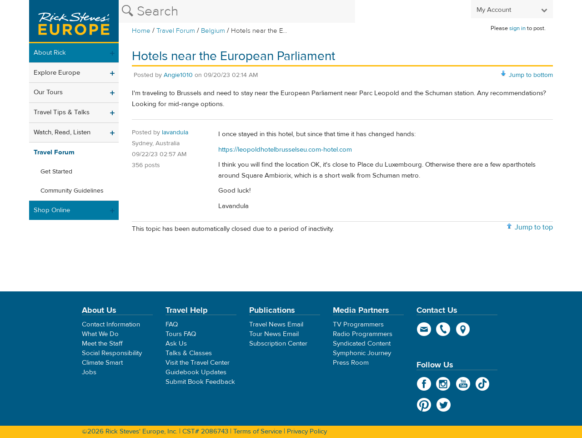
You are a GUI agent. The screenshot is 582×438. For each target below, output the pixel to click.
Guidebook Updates (196, 372)
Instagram (443, 384)
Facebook (423, 384)
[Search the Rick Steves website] (237, 11)
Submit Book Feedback (200, 381)
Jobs (89, 372)
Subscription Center (278, 343)
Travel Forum (175, 30)
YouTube (463, 384)
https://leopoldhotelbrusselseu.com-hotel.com (285, 149)
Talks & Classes (189, 353)
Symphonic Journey (362, 353)
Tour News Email (274, 334)
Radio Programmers (362, 334)
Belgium (213, 30)
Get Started (56, 172)
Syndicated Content (362, 343)
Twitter (443, 404)
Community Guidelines (72, 191)
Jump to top (534, 227)
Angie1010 (178, 75)
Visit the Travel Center (198, 362)
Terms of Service (257, 431)
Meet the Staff (102, 343)
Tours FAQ (181, 334)
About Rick (50, 52)
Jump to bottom (531, 75)
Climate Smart (102, 362)
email (423, 329)
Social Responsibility (112, 353)
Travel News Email (276, 324)
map (463, 329)
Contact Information (111, 324)
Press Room (351, 362)
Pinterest (423, 404)
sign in (517, 28)
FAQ (172, 324)
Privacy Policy (307, 431)
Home (141, 30)
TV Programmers (358, 324)
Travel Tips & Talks (62, 112)
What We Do (100, 334)
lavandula (175, 132)
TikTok (482, 384)
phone (443, 329)
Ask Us (176, 343)
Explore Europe (57, 72)
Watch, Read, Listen (62, 132)
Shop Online (52, 210)
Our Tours (48, 92)
